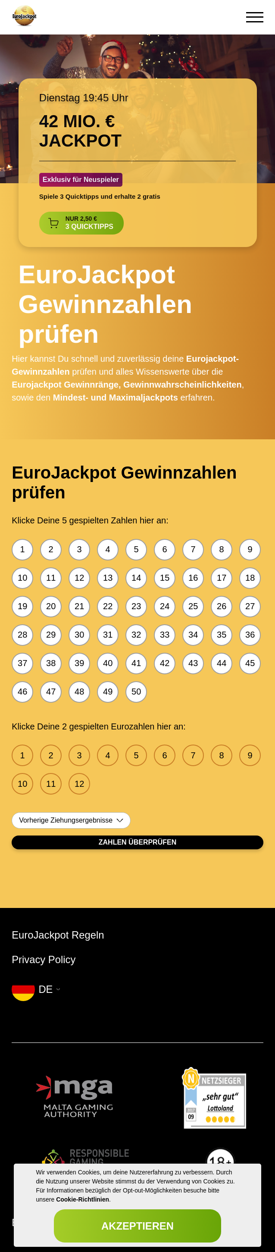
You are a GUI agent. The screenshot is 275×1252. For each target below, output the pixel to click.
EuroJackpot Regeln (58, 935)
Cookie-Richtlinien (82, 1199)
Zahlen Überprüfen (137, 842)
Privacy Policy (43, 959)
